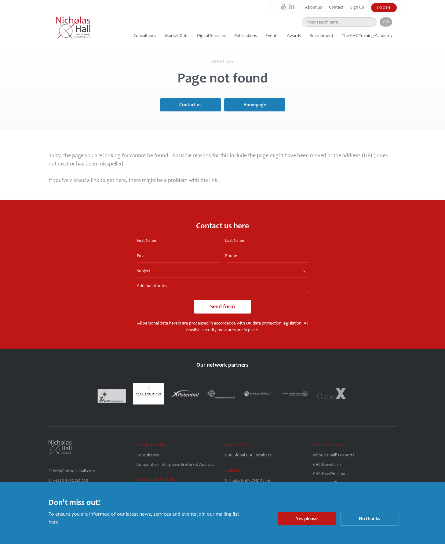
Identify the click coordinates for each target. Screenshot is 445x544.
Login (384, 7)
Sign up (357, 7)
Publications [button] (245, 35)
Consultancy (148, 455)
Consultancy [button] (144, 35)
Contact (336, 7)
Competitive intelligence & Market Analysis (175, 464)
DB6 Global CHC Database (248, 455)
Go (386, 21)
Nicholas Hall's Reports (333, 455)
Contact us (190, 104)
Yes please (307, 518)
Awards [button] (294, 35)
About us (314, 7)
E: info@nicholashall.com (72, 470)
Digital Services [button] (211, 35)
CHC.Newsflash (327, 464)
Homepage (254, 104)
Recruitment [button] (321, 35)
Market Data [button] (176, 35)
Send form (222, 306)
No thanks (369, 518)
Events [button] (271, 35)
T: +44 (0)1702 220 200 (68, 480)
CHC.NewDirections (330, 473)
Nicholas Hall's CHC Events (248, 480)
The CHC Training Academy (367, 35)
